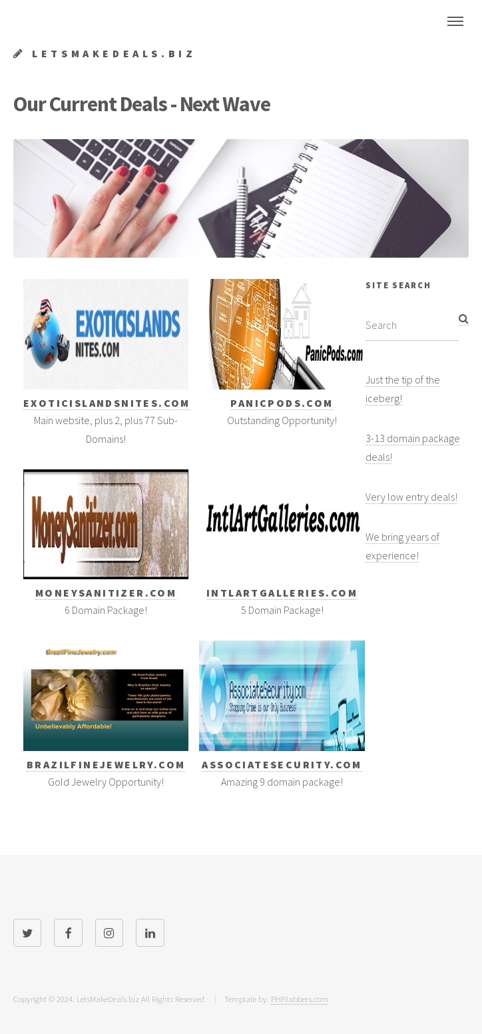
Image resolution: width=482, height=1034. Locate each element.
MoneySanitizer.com (105, 592)
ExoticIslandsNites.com (106, 402)
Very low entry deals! (411, 496)
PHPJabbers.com (299, 998)
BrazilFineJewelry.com (106, 764)
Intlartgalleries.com (282, 592)
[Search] (412, 325)
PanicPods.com (281, 402)
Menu (455, 21)
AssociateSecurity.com (282, 764)
